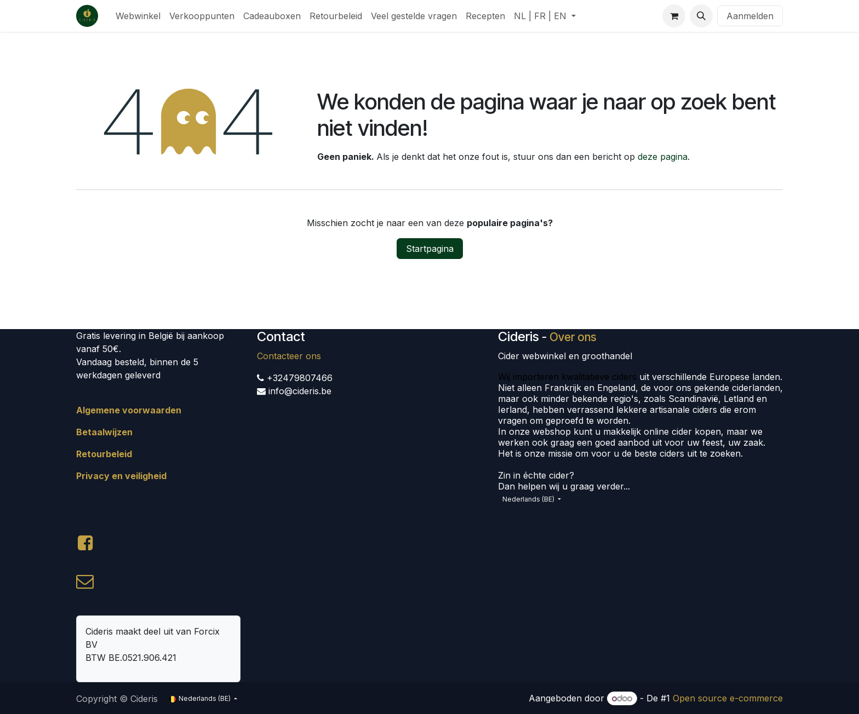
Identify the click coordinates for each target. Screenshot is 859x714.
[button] (701, 15)
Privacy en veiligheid (121, 475)
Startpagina (430, 248)
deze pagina (663, 156)
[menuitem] (138, 16)
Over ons (573, 337)
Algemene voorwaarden (128, 410)
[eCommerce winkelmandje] (673, 15)
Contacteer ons (289, 355)
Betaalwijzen (104, 432)
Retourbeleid (104, 453)
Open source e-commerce (728, 698)
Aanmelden (750, 15)
